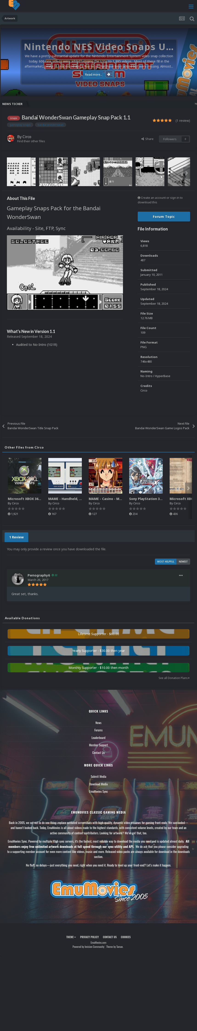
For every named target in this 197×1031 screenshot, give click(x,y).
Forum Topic (164, 216)
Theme (71, 937)
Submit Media (98, 776)
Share (147, 139)
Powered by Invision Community (88, 947)
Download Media (98, 784)
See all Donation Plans (174, 678)
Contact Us (98, 752)
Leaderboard (98, 737)
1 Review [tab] (16, 537)
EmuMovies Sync (98, 791)
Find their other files (31, 141)
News (99, 722)
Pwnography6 (39, 575)
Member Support (98, 745)
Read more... (97, 74)
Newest (183, 561)
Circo (27, 136)
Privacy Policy (89, 937)
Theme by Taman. (114, 947)
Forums (98, 730)
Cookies (126, 937)
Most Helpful (165, 561)
